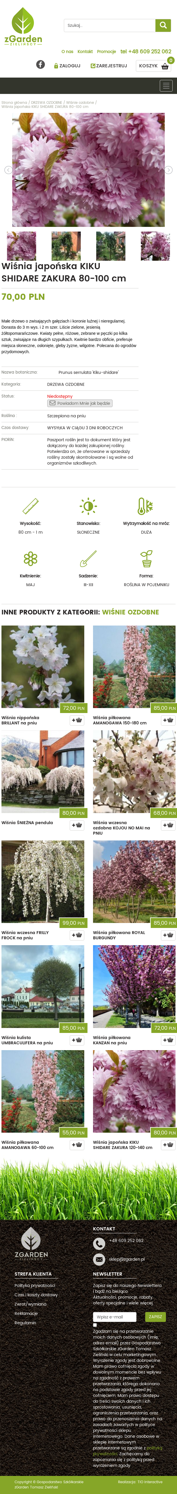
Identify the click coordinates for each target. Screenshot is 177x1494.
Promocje (106, 52)
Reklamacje (26, 1313)
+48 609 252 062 (149, 52)
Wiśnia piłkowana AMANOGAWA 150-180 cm (120, 720)
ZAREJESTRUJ (111, 65)
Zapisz (155, 1316)
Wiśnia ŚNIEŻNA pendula (27, 822)
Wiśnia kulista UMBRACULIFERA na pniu (27, 1040)
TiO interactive (150, 1482)
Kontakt (85, 52)
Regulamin (25, 1323)
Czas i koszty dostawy (36, 1295)
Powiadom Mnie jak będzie (80, 403)
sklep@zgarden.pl (127, 1259)
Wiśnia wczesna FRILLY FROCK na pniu (25, 935)
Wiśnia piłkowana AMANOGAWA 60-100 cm (27, 1145)
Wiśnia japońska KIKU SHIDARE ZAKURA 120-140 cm (123, 1145)
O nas (67, 52)
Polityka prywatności (35, 1285)
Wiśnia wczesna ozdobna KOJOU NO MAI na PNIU (121, 828)
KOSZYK (155, 65)
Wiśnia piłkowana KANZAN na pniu (112, 1040)
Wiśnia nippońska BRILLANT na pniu (20, 720)
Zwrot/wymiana (30, 1304)
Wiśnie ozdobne (130, 612)
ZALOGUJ (69, 65)
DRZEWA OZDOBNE (66, 384)
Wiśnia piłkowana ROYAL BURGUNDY (119, 935)
